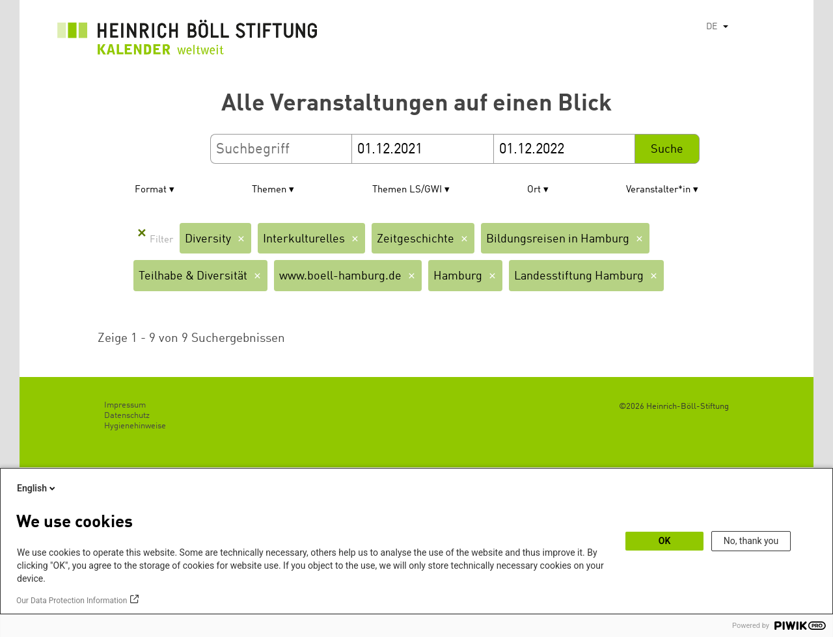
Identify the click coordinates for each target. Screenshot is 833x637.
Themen (269, 190)
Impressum (125, 405)
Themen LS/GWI (407, 190)
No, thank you (751, 541)
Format (151, 190)
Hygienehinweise (135, 426)
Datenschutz (127, 415)
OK (665, 541)
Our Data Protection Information (71, 600)
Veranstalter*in (658, 190)
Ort (534, 190)
